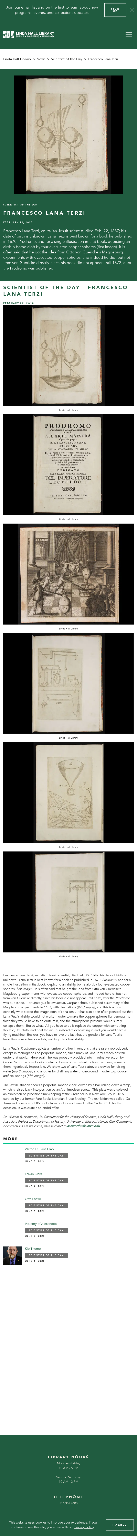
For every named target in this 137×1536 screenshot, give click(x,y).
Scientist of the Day (66, 59)
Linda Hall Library (17, 59)
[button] (129, 35)
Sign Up (115, 10)
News (41, 59)
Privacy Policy (84, 1527)
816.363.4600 (68, 1503)
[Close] (132, 10)
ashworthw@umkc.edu (83, 1126)
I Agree (120, 1525)
